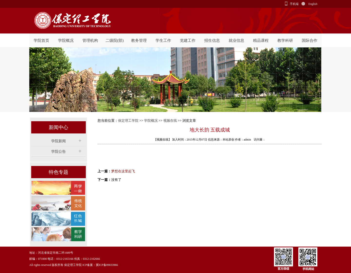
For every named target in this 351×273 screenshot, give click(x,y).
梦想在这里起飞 (123, 171)
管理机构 (90, 40)
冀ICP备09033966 (107, 265)
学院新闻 (58, 141)
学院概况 (66, 40)
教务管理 (139, 40)
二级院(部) (115, 40)
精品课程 (261, 40)
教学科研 (285, 40)
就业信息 (236, 40)
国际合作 (309, 40)
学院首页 (41, 40)
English (312, 4)
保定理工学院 (128, 120)
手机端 (294, 4)
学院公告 (58, 151)
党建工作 (187, 40)
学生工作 (163, 40)
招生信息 (212, 40)
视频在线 (170, 120)
